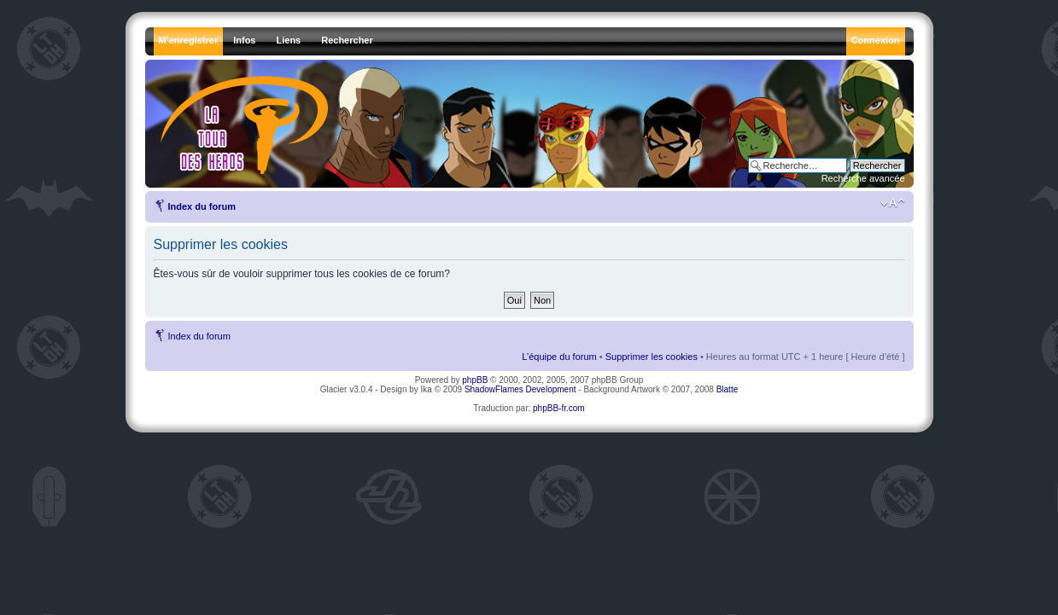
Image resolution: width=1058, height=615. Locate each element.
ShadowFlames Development (520, 389)
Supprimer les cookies (651, 356)
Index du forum (202, 206)
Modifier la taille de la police (892, 203)
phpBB (475, 380)
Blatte (727, 389)
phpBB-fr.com (559, 408)
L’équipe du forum (559, 356)
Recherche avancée (863, 178)
